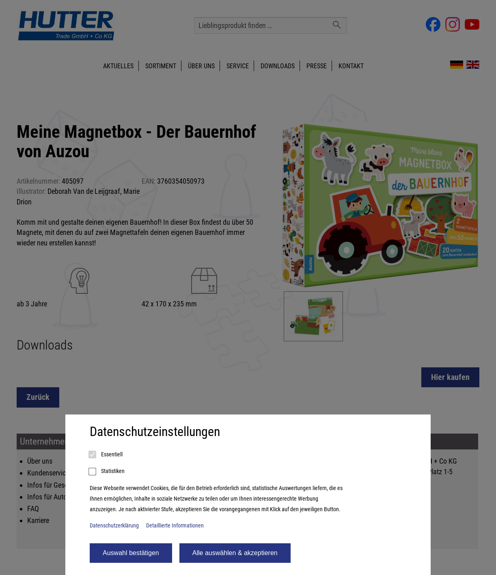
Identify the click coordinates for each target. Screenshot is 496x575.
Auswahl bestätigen (131, 552)
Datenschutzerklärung (114, 525)
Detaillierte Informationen (175, 525)
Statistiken (107, 472)
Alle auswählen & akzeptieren (235, 552)
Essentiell (106, 455)
